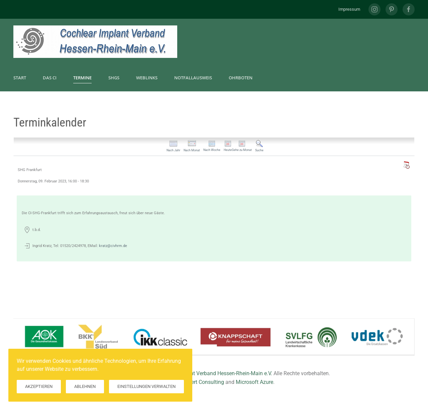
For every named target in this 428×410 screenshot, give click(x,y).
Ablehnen (85, 386)
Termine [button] (82, 78)
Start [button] (19, 78)
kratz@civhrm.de (113, 246)
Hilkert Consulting (203, 382)
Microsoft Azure (254, 382)
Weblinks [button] (146, 78)
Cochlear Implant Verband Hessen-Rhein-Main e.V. (213, 373)
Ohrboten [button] (240, 78)
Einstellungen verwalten (146, 386)
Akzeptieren (38, 386)
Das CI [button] (50, 78)
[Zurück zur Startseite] (95, 41)
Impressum (349, 9)
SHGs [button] (113, 78)
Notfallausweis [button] (193, 78)
